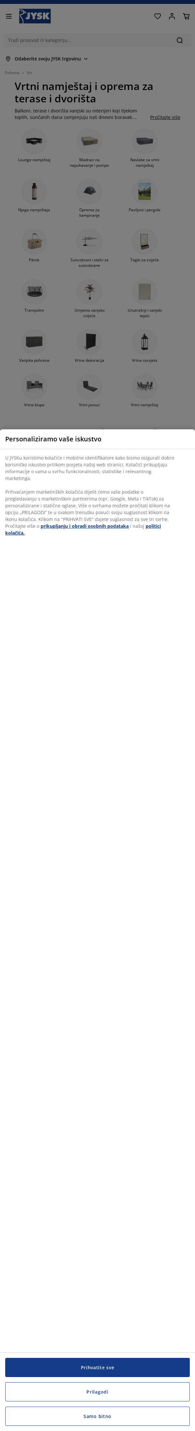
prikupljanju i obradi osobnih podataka (85, 526)
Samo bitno (97, 1416)
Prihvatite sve (97, 1367)
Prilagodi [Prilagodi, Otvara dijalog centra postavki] (97, 1392)
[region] (97, 930)
